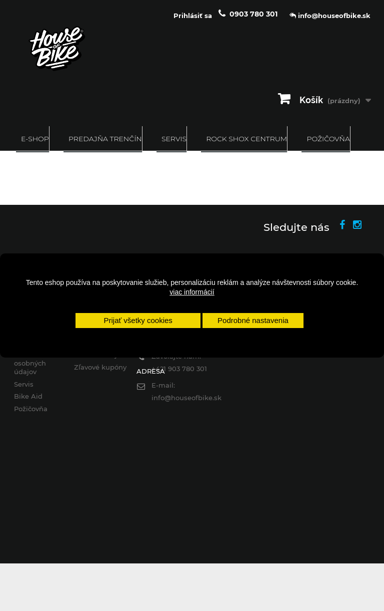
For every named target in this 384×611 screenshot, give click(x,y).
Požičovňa (328, 138)
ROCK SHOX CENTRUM (246, 138)
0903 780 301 (254, 14)
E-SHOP (35, 138)
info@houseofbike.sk (187, 398)
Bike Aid (28, 396)
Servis (174, 138)
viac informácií (192, 292)
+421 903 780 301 (179, 369)
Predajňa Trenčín (105, 138)
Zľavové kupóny (100, 367)
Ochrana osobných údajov (30, 363)
